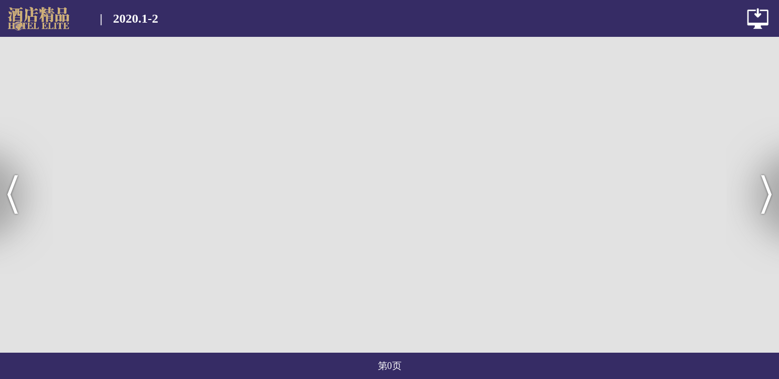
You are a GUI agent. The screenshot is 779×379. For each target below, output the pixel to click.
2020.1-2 (135, 18)
